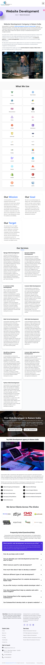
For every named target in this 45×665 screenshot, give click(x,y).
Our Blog (4, 637)
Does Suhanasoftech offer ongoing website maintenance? (17, 596)
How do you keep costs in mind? (13, 554)
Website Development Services (29, 630)
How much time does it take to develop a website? (19, 569)
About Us (4, 633)
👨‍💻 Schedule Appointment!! (15, 429)
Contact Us (4, 642)
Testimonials (4, 639)
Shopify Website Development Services (31, 639)
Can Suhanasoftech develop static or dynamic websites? (21, 602)
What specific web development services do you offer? (21, 543)
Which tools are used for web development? (17, 565)
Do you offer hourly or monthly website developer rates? (21, 585)
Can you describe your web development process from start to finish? (21, 559)
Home (22, 15)
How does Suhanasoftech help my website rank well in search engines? (20, 590)
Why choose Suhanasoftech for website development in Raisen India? (21, 579)
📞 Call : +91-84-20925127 (30, 429)
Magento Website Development (30, 635)
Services (4, 635)
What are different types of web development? (18, 574)
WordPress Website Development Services (32, 637)
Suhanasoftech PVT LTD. (11, 662)
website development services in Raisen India (25, 26)
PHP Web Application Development (30, 633)
